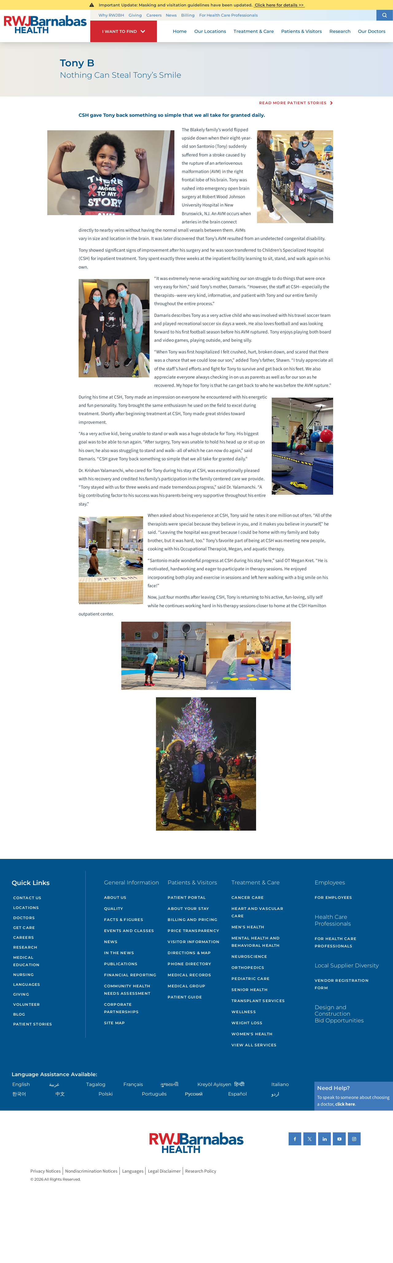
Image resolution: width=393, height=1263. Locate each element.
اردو (275, 1094)
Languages (27, 984)
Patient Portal (187, 897)
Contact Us (27, 897)
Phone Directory (189, 964)
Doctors (24, 917)
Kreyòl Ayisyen (214, 1084)
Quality (113, 908)
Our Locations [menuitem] (210, 31)
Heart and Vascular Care (257, 912)
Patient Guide (185, 997)
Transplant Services (258, 1000)
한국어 (19, 1094)
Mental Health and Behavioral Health (256, 942)
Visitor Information (194, 941)
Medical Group (186, 986)
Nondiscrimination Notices (91, 1170)
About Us (115, 897)
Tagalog (96, 1084)
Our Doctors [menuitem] (371, 31)
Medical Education (26, 961)
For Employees (333, 897)
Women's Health (252, 1034)
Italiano (280, 1084)
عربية (54, 1084)
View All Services (254, 1045)
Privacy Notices (45, 1170)
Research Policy (200, 1170)
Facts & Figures (123, 919)
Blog (19, 1014)
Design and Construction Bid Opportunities (339, 1014)
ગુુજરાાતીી (169, 1084)
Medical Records (189, 975)
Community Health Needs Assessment (127, 990)
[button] (384, 15)
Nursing (23, 974)
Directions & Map (189, 952)
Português (154, 1094)
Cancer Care (248, 897)
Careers (153, 15)
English (21, 1084)
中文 (60, 1094)
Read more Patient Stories (293, 103)
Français (133, 1084)
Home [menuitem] (180, 31)
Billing (188, 15)
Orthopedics (248, 967)
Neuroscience (249, 956)
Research (25, 947)
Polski (106, 1094)
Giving (135, 15)
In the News (119, 952)
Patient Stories (33, 1024)
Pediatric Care (251, 978)
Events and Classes (129, 930)
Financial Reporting (130, 975)
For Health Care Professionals (228, 15)
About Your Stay (188, 908)
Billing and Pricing (192, 919)
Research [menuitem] (340, 31)
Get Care (24, 927)
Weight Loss (247, 1023)
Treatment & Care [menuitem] (254, 31)
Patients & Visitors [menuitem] (301, 31)
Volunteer (26, 1004)
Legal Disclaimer (164, 1170)
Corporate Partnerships (121, 1008)
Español (237, 1094)
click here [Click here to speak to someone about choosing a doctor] (345, 1104)
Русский (194, 1094)
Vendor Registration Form (342, 984)
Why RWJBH (111, 15)
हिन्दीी (239, 1084)
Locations (26, 907)
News (171, 15)
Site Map (114, 1023)
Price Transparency (193, 930)
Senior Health (250, 989)
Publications (121, 964)
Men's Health (248, 927)
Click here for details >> (279, 4)
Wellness (244, 1011)
